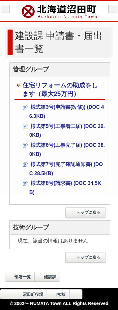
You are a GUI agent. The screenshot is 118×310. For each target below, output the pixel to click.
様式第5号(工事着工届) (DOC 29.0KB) (64, 131)
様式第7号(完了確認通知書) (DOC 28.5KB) (63, 169)
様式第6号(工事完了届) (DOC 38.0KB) (64, 149)
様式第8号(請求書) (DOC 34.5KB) (62, 187)
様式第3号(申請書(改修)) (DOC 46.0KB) (63, 111)
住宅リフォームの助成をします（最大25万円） (57, 89)
